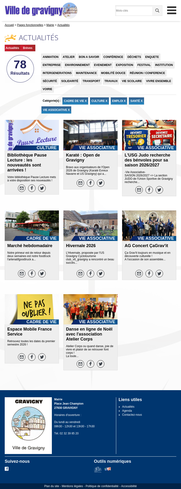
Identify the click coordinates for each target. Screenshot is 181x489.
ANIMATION (50, 57)
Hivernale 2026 (81, 245)
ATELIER (68, 57)
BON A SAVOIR (89, 57)
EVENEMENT (103, 65)
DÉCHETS (134, 57)
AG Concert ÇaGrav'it (146, 245)
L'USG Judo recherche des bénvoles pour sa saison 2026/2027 (147, 160)
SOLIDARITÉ (69, 81)
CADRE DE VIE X (75, 101)
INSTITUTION (164, 65)
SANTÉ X (136, 101)
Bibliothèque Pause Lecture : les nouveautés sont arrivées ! (27, 162)
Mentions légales (72, 486)
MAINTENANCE (86, 73)
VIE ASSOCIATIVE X (56, 110)
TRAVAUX (111, 81)
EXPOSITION (124, 65)
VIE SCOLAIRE (132, 81)
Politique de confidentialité (102, 486)
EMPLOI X (119, 101)
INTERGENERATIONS (57, 73)
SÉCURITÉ (50, 81)
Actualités (12, 48)
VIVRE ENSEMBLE (158, 81)
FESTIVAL (144, 65)
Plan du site (51, 486)
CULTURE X (99, 101)
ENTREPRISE (52, 65)
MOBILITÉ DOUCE (113, 73)
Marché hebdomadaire (29, 245)
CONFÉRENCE (113, 57)
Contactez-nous (132, 414)
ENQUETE (152, 57)
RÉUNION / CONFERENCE (147, 73)
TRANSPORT (91, 81)
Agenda (127, 410)
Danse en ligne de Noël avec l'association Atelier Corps (89, 334)
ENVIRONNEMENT (77, 65)
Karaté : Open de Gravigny (83, 157)
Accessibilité (129, 486)
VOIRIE (47, 89)
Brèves (27, 48)
